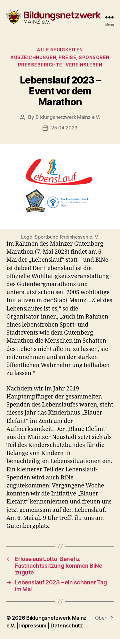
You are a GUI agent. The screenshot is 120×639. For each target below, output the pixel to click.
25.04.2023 (64, 128)
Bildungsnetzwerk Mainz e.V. (68, 117)
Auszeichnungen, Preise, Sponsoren (60, 57)
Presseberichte (40, 64)
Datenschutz (67, 625)
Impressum (33, 625)
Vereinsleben (84, 64)
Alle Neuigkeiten (60, 49)
